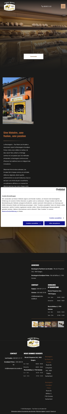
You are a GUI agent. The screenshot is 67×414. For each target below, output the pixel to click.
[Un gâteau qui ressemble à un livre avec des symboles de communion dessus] (48, 324)
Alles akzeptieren (54, 223)
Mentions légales (40, 411)
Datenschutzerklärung (9, 211)
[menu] (63, 6)
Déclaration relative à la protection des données (23, 411)
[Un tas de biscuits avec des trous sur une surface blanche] (35, 324)
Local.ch (48, 411)
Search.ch (53, 411)
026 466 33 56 (41, 292)
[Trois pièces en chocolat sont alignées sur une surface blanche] (61, 324)
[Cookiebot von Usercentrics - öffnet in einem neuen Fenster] (57, 189)
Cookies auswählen (55, 218)
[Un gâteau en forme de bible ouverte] (41, 324)
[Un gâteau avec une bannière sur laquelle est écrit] (54, 324)
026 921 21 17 (41, 288)
